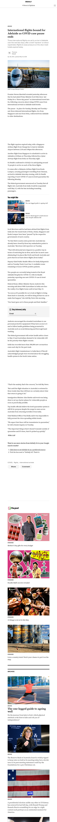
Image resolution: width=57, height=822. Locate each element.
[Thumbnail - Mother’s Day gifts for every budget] (28, 530)
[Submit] (35, 313)
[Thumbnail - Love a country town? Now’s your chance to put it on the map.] (28, 643)
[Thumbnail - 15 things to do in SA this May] (28, 604)
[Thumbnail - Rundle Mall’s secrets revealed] (28, 567)
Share (13, 467)
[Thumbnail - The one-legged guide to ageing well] (28, 206)
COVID (10, 462)
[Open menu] (55, 5)
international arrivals (27, 462)
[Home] (28, 1)
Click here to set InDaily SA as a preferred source (27, 450)
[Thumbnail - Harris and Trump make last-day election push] (28, 791)
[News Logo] (28, 5)
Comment (26, 467)
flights (16, 462)
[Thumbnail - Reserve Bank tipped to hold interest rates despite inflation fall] (28, 218)
